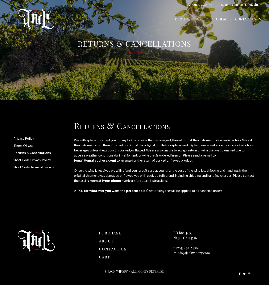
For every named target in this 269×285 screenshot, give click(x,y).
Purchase (184, 19)
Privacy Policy (23, 138)
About (202, 19)
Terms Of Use (23, 145)
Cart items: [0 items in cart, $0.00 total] (247, 5)
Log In (223, 5)
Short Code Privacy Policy (32, 160)
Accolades (221, 19)
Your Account (201, 5)
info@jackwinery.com (193, 253)
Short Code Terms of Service (33, 167)
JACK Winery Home (36, 19)
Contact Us (245, 19)
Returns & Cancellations (32, 153)
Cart (104, 257)
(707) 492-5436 (187, 248)
